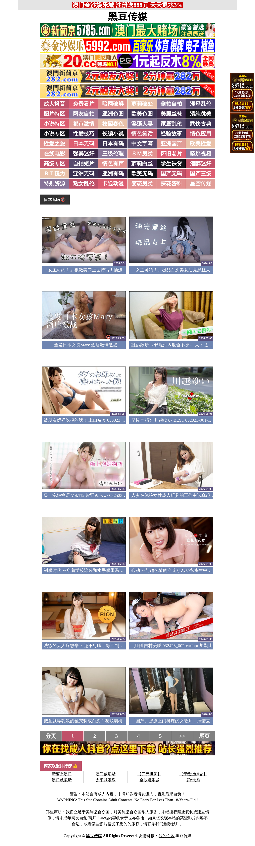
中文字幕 (142, 144)
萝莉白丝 (142, 164)
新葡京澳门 (62, 774)
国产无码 (171, 174)
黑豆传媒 (127, 16)
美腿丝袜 (171, 114)
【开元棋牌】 (149, 774)
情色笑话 (142, 134)
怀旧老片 (171, 154)
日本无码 (83, 144)
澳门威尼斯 (106, 774)
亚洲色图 (113, 114)
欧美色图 (142, 114)
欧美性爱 (200, 144)
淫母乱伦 (200, 104)
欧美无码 (142, 174)
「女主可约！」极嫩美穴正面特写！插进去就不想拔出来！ (101, 269)
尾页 (204, 736)
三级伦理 (113, 154)
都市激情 (83, 124)
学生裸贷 (171, 164)
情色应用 (200, 134)
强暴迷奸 (83, 154)
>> (182, 736)
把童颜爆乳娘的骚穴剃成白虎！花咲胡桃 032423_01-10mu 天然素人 (108, 720)
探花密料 (171, 184)
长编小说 (113, 134)
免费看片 (83, 104)
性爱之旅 (54, 144)
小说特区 (54, 124)
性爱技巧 (83, 134)
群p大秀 (193, 780)
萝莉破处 (142, 104)
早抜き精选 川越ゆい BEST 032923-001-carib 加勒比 (181, 420)
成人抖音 (54, 104)
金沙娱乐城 (149, 780)
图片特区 (54, 114)
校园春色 (113, 124)
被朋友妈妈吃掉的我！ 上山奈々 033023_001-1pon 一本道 (99, 420)
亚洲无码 (83, 174)
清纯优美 (200, 114)
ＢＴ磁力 (54, 174)
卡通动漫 (113, 184)
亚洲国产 (171, 144)
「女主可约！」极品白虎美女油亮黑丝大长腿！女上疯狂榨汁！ (192, 269)
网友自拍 (83, 114)
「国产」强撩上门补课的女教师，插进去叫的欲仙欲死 (183, 720)
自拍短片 (83, 164)
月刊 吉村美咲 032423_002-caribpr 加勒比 (173, 645)
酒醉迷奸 (200, 164)
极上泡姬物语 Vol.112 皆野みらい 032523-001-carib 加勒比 (99, 495)
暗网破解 (113, 104)
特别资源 (54, 184)
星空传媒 (200, 184)
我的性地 (167, 836)
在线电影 (54, 154)
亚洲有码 (113, 174)
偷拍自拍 (171, 104)
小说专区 (54, 134)
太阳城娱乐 (106, 780)
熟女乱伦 (83, 184)
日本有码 (113, 144)
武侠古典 (200, 124)
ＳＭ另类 (142, 154)
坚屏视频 (200, 154)
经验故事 (171, 134)
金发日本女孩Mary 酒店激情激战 (85, 344)
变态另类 (142, 184)
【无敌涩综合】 (193, 774)
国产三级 (200, 174)
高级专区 (54, 164)
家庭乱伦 (171, 124)
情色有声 (113, 164)
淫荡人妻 (142, 124)
